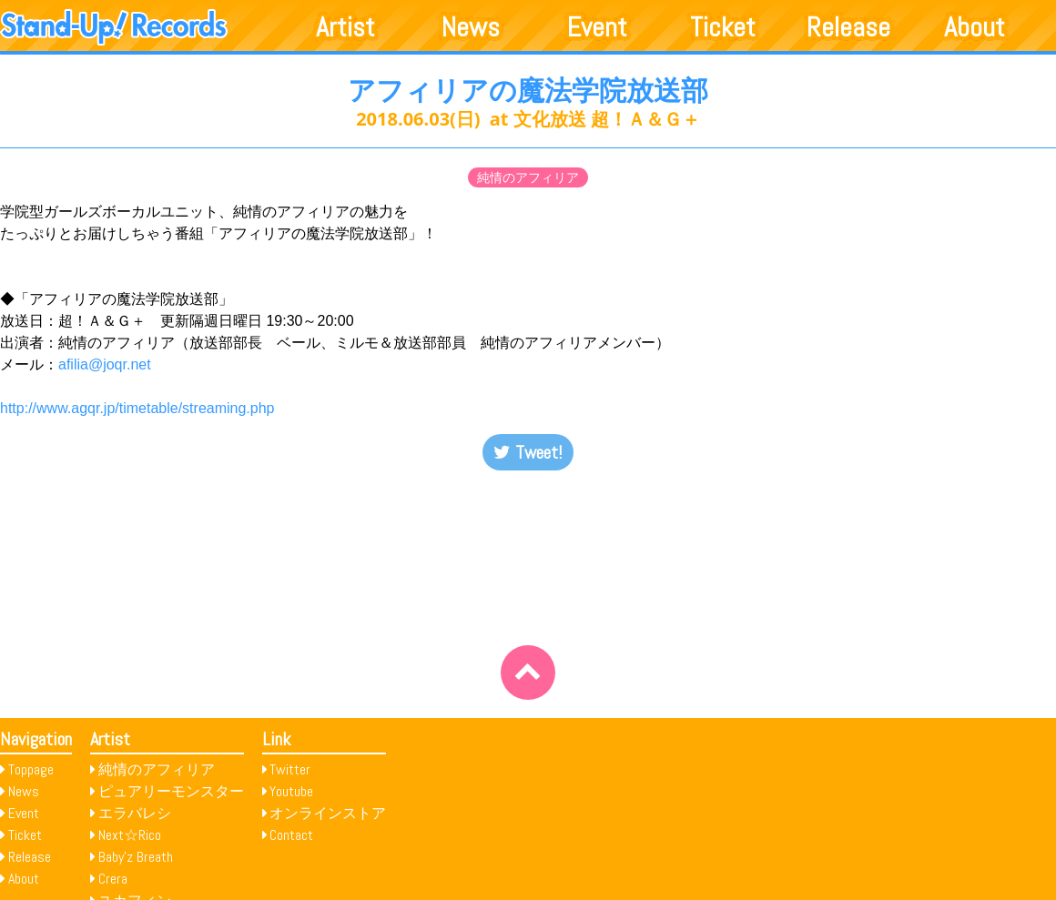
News (471, 27)
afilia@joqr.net (104, 364)
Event (597, 27)
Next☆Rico (129, 834)
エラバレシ (134, 813)
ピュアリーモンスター (171, 791)
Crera (112, 878)
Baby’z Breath (135, 856)
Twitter (289, 769)
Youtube (291, 791)
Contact (291, 834)
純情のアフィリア (528, 177)
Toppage (31, 769)
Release (848, 27)
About (974, 27)
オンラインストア (327, 813)
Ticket (723, 27)
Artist (345, 27)
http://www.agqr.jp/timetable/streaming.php (137, 408)
